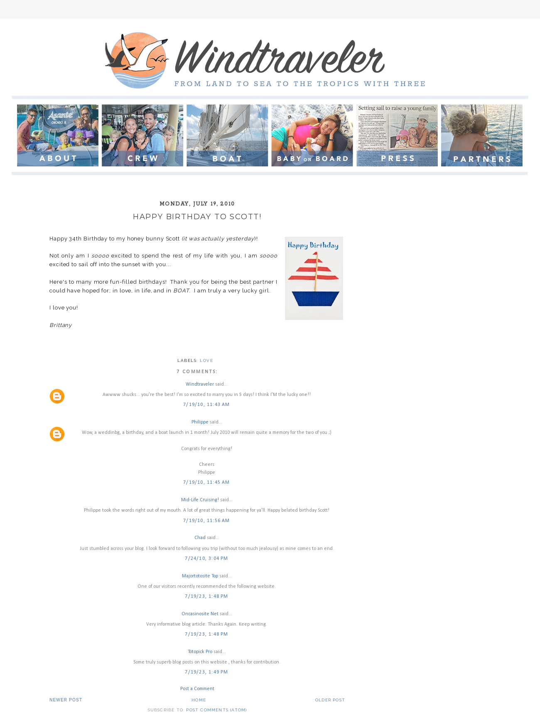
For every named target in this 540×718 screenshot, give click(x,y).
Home (198, 700)
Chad (200, 537)
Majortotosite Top (200, 576)
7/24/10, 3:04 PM (206, 558)
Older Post (330, 700)
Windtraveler (200, 384)
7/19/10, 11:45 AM (206, 482)
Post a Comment (197, 688)
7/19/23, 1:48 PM (206, 596)
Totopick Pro (200, 651)
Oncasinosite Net (200, 614)
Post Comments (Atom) (216, 710)
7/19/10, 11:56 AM (206, 520)
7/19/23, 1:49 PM (206, 672)
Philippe (200, 422)
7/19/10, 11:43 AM (206, 404)
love (206, 360)
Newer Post (65, 700)
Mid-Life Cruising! (200, 500)
